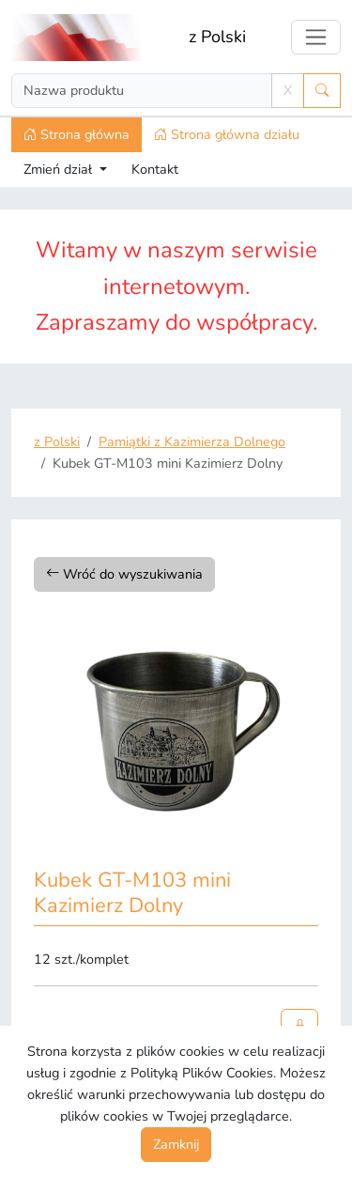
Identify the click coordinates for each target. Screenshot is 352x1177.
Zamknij (176, 1144)
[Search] (141, 90)
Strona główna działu (226, 134)
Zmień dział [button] (59, 169)
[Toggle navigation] (316, 37)
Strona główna (76, 134)
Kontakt (154, 169)
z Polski (217, 36)
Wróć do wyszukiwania (124, 574)
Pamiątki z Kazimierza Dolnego (192, 441)
